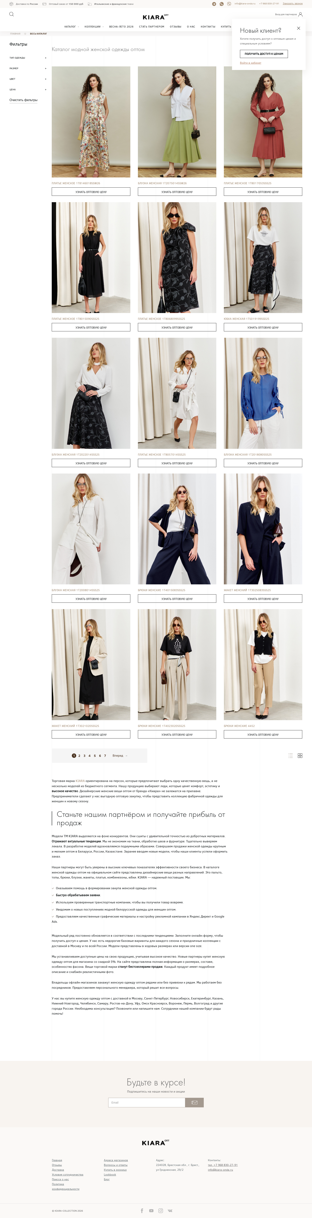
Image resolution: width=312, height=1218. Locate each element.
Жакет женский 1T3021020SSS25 (75, 726)
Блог (107, 1179)
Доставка (58, 1170)
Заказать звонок (293, 3)
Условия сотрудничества (67, 1175)
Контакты (208, 26)
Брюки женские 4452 (239, 726)
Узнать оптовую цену (91, 192)
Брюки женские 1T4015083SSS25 (161, 590)
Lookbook (110, 1175)
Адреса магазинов (116, 1160)
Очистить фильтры (23, 100)
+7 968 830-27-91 (269, 3)
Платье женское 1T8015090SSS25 (75, 319)
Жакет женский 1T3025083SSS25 (247, 590)
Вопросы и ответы (116, 1165)
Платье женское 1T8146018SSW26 (76, 183)
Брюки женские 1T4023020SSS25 (161, 726)
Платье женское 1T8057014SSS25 (162, 455)
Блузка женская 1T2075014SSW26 (162, 183)
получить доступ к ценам (264, 54)
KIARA (81, 781)
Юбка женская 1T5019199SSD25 (246, 319)
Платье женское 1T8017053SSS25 (247, 183)
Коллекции (93, 26)
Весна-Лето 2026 (121, 26)
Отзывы (175, 26)
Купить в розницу (115, 1170)
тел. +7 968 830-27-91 (223, 1165)
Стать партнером (151, 26)
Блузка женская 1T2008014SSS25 (76, 590)
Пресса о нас (60, 1179)
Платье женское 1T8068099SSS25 (161, 319)
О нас (191, 26)
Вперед (118, 755)
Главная (57, 1160)
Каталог (70, 26)
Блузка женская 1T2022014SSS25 (75, 455)
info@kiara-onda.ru (245, 3)
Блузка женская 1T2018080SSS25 (248, 455)
